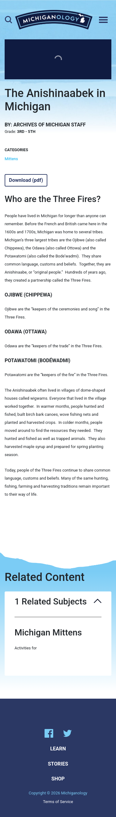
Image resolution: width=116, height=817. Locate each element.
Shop (58, 779)
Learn (58, 749)
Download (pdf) (26, 180)
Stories (58, 764)
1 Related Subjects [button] (58, 601)
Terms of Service (58, 801)
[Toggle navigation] (103, 19)
